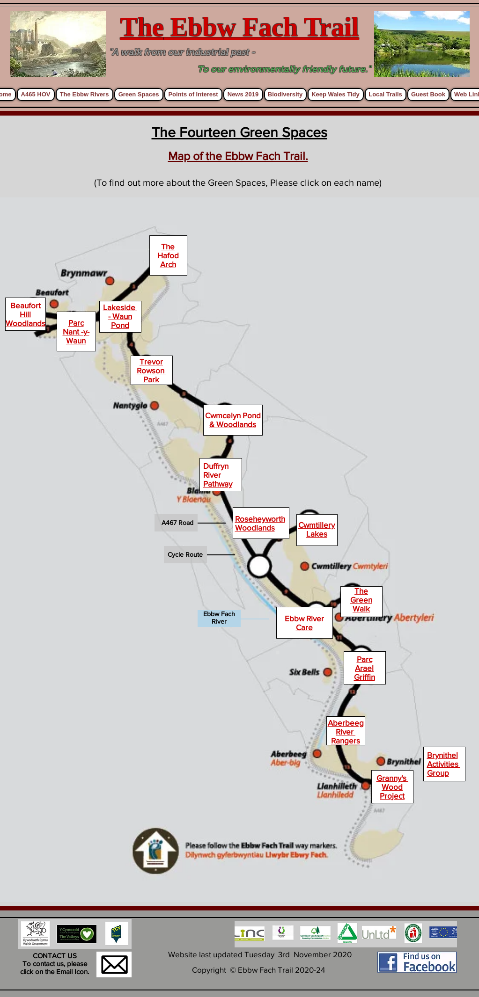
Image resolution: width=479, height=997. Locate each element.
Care (304, 627)
